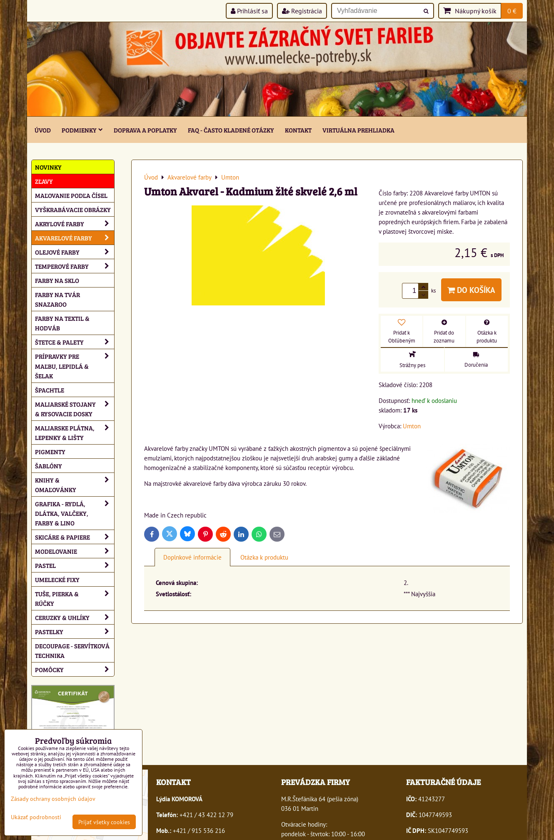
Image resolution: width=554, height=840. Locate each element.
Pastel (74, 565)
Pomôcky (74, 669)
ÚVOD (43, 129)
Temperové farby (74, 266)
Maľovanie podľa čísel (71, 195)
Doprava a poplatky (145, 129)
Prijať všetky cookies (104, 822)
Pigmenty (50, 451)
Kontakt (298, 129)
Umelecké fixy (57, 579)
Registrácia (302, 11)
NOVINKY (48, 166)
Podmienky (82, 129)
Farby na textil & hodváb (62, 323)
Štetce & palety (74, 342)
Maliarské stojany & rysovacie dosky (74, 408)
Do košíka (471, 290)
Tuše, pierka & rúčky (74, 598)
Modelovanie (74, 551)
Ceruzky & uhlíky (74, 617)
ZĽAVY (44, 181)
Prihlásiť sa (249, 11)
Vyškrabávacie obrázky (73, 209)
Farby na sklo (57, 280)
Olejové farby (74, 252)
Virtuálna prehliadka (358, 129)
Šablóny (48, 465)
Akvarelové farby (74, 238)
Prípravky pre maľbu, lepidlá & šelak (74, 365)
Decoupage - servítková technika (72, 650)
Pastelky (74, 631)
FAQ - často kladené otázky (231, 129)
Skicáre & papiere (74, 537)
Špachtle (49, 389)
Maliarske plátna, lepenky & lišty (74, 432)
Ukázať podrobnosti (36, 817)
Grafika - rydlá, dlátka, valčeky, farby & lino (74, 513)
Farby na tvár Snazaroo (57, 299)
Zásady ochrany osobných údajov (53, 798)
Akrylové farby (74, 223)
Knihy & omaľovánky (74, 484)
